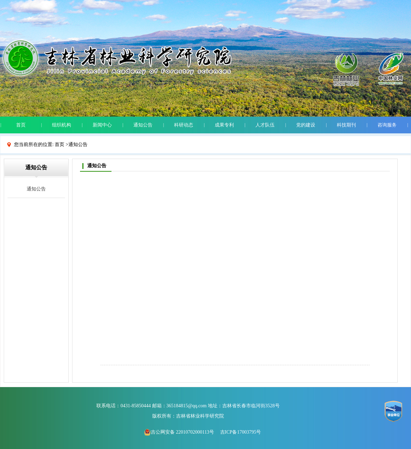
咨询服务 (387, 125)
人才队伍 (265, 125)
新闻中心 (102, 125)
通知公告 (143, 125)
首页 (21, 125)
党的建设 (305, 125)
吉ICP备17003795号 (240, 432)
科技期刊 (346, 125)
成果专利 (224, 125)
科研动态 (183, 125)
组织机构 (61, 125)
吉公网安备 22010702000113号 (179, 432)
